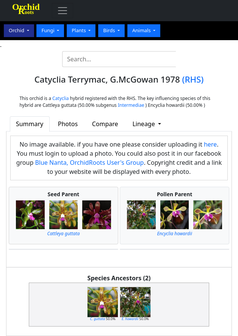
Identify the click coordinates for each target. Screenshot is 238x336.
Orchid (17, 30)
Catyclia (60, 98)
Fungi (48, 30)
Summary (29, 124)
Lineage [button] (144, 124)
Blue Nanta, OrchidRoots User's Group (89, 162)
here (210, 144)
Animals (142, 30)
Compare (105, 124)
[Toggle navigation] (62, 10)
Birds (109, 30)
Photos (68, 124)
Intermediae (131, 105)
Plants (79, 30)
